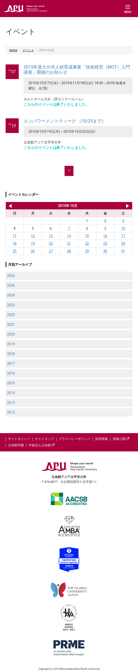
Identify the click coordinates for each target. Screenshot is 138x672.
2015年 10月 (67, 206)
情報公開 (121, 439)
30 (105, 251)
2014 (11, 393)
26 (33, 251)
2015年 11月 (127, 205)
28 (69, 251)
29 (87, 251)
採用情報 (101, 439)
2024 (11, 295)
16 (105, 236)
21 (69, 243)
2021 (11, 324)
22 (87, 243)
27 (51, 251)
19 (33, 243)
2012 (11, 412)
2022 (11, 315)
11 (15, 236)
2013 (11, 403)
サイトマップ (44, 439)
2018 (11, 354)
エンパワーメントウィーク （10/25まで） (65, 120)
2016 (11, 373)
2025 (11, 285)
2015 (11, 383)
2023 (11, 305)
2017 (11, 364)
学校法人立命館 (42, 445)
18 (15, 243)
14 (69, 236)
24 (123, 243)
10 (123, 228)
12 (33, 236)
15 (87, 236)
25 (15, 251)
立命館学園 (16, 445)
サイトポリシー (19, 439)
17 (123, 236)
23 (105, 243)
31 (123, 251)
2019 (11, 344)
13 (51, 236)
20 (51, 243)
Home (13, 50)
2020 (11, 334)
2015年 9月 (9, 205)
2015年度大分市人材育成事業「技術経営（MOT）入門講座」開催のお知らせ (77, 69)
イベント (28, 50)
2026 (11, 276)
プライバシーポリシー (74, 439)
